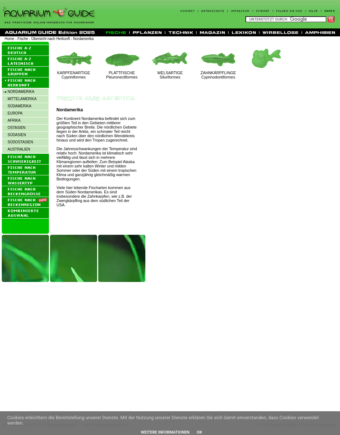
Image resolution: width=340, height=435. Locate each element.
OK (199, 432)
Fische (23, 39)
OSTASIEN (17, 128)
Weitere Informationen (165, 432)
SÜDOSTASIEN (20, 142)
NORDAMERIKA (21, 92)
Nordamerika (83, 39)
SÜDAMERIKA (19, 106)
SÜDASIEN (17, 135)
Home (9, 39)
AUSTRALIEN (19, 149)
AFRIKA (14, 120)
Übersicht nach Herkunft (50, 39)
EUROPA (15, 113)
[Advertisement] (67, 354)
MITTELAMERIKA (22, 99)
